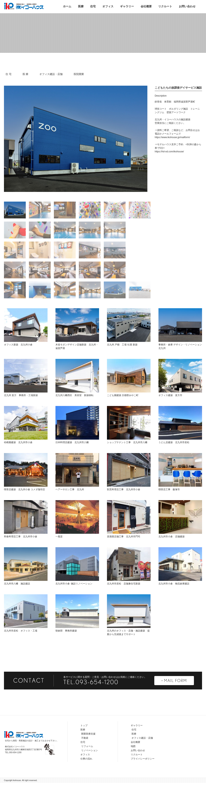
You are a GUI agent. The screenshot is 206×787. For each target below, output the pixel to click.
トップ (84, 740)
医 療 (26, 74)
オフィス (107, 6)
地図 (133, 761)
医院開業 (79, 74)
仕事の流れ (86, 773)
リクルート (165, 6)
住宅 (93, 6)
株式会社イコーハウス (24, 6)
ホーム (67, 6)
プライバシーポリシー (142, 773)
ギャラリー (127, 6)
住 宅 (8, 74)
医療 (81, 6)
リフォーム (87, 761)
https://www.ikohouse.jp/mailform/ (172, 152)
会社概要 (146, 6)
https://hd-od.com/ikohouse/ (169, 166)
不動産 (84, 752)
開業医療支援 (88, 748)
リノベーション (89, 765)
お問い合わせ (187, 6)
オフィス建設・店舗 (51, 74)
